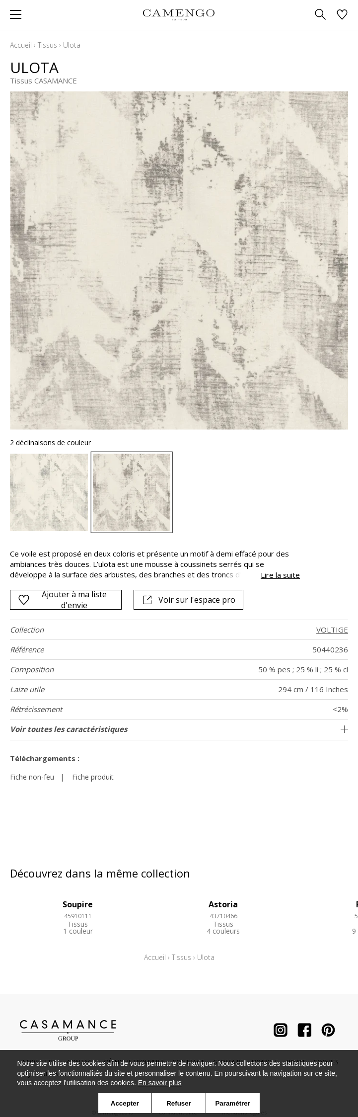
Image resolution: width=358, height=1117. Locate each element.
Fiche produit (93, 777)
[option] (49, 493)
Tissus (47, 45)
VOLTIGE (332, 630)
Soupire (78, 904)
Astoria (223, 904)
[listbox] (179, 493)
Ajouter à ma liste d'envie (62, 600)
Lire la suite (280, 575)
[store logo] (179, 14)
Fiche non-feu (32, 777)
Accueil (21, 45)
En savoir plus (160, 1083)
